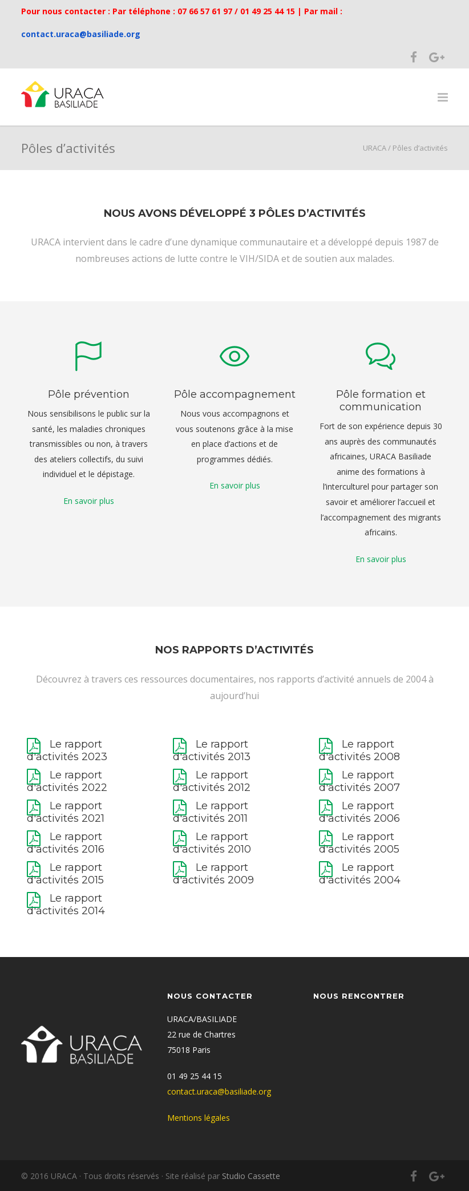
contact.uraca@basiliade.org (80, 34)
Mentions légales (198, 1117)
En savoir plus (88, 500)
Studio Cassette (251, 1175)
